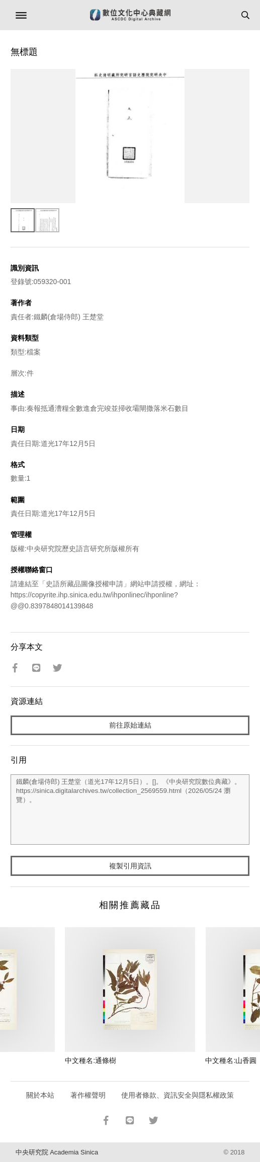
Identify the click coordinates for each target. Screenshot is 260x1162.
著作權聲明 (88, 1095)
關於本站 (40, 1095)
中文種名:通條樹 (90, 1060)
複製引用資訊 (130, 866)
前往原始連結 (130, 725)
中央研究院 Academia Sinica (57, 1152)
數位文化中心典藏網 (130, 15)
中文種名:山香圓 (230, 1060)
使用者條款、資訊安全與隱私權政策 (177, 1095)
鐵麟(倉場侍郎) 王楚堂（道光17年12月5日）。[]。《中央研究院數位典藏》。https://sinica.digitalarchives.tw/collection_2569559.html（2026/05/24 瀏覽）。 (130, 809)
